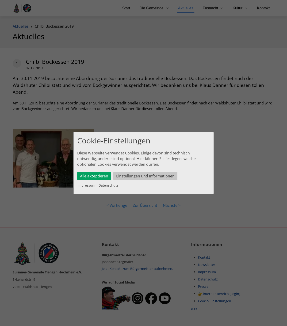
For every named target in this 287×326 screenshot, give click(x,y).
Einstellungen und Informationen (145, 176)
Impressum (86, 185)
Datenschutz (108, 185)
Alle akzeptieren (94, 176)
